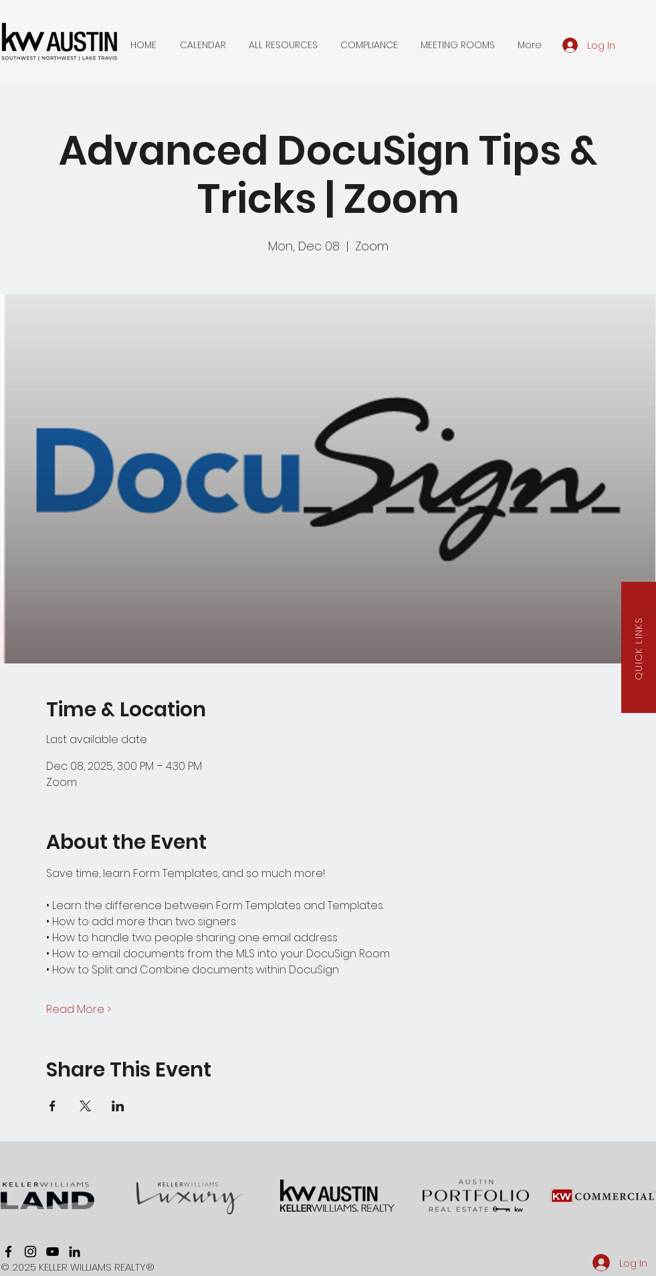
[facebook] (8, 1251)
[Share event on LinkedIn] (118, 1106)
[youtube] (52, 1251)
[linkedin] (74, 1251)
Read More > (78, 1009)
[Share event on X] (85, 1106)
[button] (203, 44)
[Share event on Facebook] (52, 1106)
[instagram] (30, 1251)
